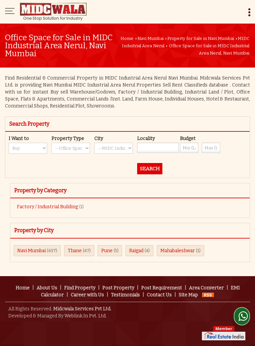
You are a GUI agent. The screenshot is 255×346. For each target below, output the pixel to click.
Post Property (118, 288)
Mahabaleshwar (177, 251)
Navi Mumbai (150, 38)
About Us (47, 288)
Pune (107, 251)
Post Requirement (161, 288)
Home (127, 38)
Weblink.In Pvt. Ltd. (85, 316)
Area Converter (206, 288)
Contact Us (159, 295)
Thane (75, 251)
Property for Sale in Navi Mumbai (200, 38)
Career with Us (87, 295)
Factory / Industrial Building (47, 207)
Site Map (188, 295)
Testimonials (125, 295)
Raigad (136, 251)
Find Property (79, 288)
